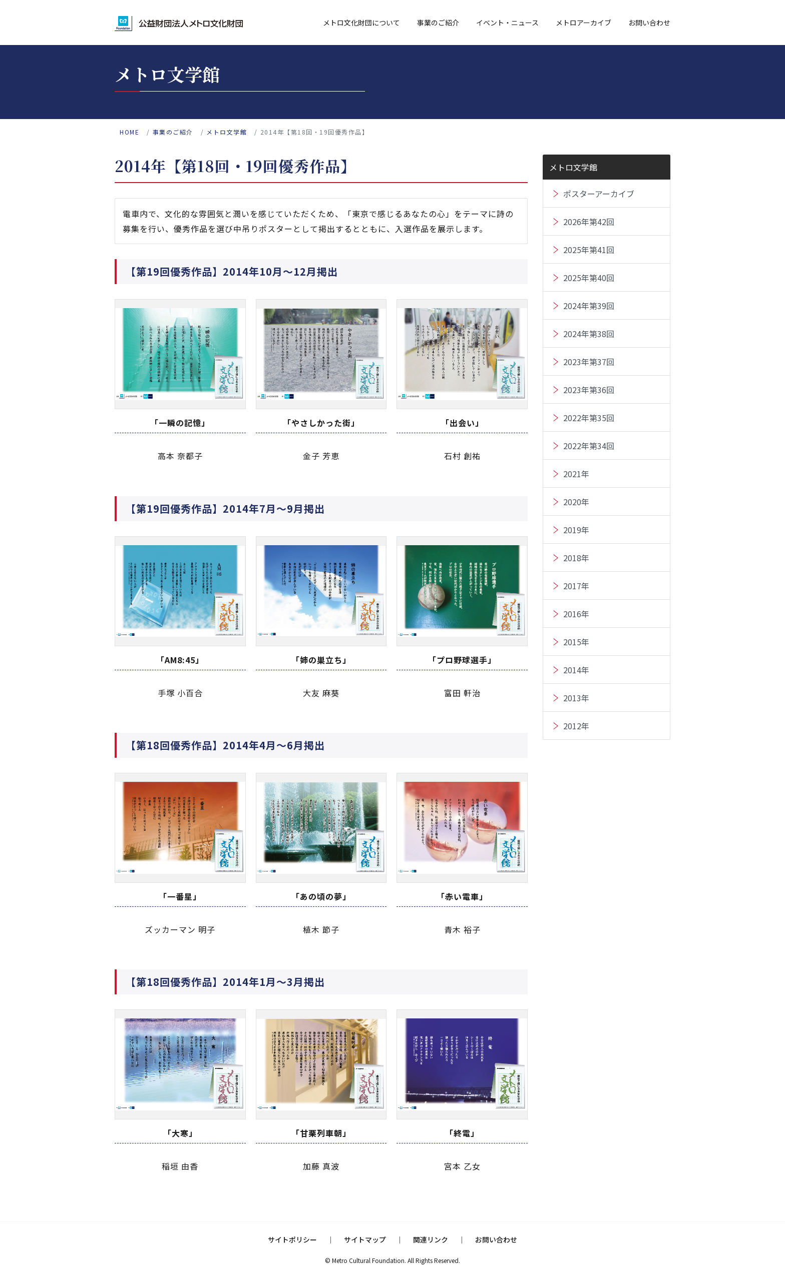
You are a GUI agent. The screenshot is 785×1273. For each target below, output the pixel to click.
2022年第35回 (588, 418)
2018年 (576, 558)
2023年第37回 (588, 362)
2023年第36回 (588, 390)
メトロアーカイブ (583, 23)
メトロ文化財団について (361, 23)
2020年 (576, 502)
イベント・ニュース (507, 23)
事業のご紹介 (438, 23)
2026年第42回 (588, 222)
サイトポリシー (292, 1239)
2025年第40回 (588, 278)
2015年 (576, 642)
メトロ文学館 (226, 132)
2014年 (576, 670)
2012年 (576, 726)
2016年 (576, 614)
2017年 (576, 586)
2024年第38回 (588, 334)
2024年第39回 (588, 306)
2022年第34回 (588, 446)
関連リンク (430, 1239)
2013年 (576, 698)
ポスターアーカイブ (598, 194)
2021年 (576, 474)
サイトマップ (365, 1239)
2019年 (576, 530)
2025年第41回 (588, 250)
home (129, 132)
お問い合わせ (649, 23)
